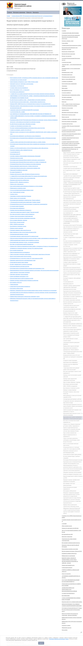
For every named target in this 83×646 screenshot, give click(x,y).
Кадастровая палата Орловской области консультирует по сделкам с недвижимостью (28, 162)
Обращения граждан (66, 627)
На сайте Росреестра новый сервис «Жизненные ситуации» (22, 124)
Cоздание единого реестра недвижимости (19, 87)
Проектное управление (67, 536)
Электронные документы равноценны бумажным (20, 196)
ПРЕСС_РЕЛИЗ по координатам (17, 224)
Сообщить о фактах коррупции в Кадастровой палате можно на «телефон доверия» (28, 142)
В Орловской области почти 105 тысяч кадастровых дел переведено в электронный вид (28, 204)
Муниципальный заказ (67, 74)
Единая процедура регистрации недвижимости (20, 286)
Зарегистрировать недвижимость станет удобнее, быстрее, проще (24, 81)
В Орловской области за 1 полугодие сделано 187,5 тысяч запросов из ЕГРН (26, 258)
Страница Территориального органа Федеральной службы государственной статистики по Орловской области (70, 143)
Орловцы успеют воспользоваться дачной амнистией (21, 216)
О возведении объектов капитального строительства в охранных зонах (25, 168)
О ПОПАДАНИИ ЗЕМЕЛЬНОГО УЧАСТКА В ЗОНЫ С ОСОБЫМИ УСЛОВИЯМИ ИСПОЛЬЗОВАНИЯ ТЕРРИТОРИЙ (71, 221)
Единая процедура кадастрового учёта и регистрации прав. (22, 178)
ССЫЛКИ (64, 523)
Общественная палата (67, 526)
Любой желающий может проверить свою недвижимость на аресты (24, 240)
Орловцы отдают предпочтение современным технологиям (22, 218)
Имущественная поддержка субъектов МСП (72, 551)
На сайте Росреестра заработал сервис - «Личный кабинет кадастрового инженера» (28, 99)
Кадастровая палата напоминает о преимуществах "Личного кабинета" (25, 200)
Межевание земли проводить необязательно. (19, 180)
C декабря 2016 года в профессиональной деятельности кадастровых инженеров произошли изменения (32, 93)
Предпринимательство (67, 90)
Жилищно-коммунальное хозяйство (70, 112)
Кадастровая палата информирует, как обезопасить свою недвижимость (25, 136)
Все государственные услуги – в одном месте (19, 89)
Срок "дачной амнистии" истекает (17, 192)
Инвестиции (64, 88)
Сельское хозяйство (66, 92)
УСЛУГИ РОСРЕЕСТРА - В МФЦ (17, 111)
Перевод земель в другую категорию (18, 198)
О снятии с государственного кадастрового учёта (20, 126)
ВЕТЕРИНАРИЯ (66, 595)
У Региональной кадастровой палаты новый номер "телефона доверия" (25, 202)
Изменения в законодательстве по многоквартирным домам (22, 260)
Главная (9, 12)
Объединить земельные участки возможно (19, 274)
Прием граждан (65, 117)
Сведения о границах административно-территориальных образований (25, 156)
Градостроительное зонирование (69, 83)
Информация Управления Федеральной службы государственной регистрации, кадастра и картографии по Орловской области (71, 511)
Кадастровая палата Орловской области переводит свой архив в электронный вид (27, 160)
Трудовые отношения (67, 97)
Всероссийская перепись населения (70, 549)
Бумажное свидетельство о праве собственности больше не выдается (25, 174)
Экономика (64, 86)
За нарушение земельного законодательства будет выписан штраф (24, 236)
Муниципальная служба (67, 72)
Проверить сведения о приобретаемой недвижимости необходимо (24, 280)
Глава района (65, 43)
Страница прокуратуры (67, 123)
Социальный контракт (67, 567)
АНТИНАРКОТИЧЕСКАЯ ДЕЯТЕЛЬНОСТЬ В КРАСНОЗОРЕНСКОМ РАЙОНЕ (69, 589)
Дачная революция (14, 284)
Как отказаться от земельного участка (18, 226)
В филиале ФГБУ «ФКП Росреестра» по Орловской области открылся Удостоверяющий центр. (30, 103)
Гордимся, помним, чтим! (67, 40)
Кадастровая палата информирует (17, 91)
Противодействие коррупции (68, 53)
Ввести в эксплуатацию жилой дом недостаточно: (20, 256)
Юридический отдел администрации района (72, 601)
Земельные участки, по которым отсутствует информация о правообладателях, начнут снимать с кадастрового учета (72, 250)
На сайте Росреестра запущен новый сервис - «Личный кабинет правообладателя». (28, 101)
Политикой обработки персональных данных (58, 639)
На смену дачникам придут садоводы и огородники (21, 264)
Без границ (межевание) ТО (16, 172)
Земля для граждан (66, 573)
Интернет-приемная (19, 12)
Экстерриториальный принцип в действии (19, 234)
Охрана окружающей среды (68, 565)
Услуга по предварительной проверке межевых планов (21, 190)
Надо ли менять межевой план (16, 250)
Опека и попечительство (67, 99)
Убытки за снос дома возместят (16, 184)
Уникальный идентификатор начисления (18, 170)
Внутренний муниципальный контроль (71, 542)
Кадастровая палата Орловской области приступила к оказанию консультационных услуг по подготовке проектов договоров (72, 269)
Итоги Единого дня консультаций (17, 222)
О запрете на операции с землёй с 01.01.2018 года (20, 130)
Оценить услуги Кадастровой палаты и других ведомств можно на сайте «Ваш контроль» (29, 148)
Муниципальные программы (68, 77)
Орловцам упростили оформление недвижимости (20, 210)
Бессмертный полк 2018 (67, 534)
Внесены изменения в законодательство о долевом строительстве (24, 166)
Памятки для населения (67, 108)
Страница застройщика (67, 81)
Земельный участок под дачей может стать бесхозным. (21, 83)
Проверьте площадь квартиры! (16, 228)
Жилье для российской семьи (68, 79)
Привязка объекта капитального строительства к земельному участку (25, 296)
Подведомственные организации (69, 121)
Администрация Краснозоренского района (71, 45)
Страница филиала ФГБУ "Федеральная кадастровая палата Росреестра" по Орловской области (32, 15)
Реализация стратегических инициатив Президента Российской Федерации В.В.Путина (71, 37)
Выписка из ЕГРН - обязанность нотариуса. (19, 182)
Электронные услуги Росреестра (17, 85)
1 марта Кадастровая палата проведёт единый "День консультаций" (24, 212)
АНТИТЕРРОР (65, 110)
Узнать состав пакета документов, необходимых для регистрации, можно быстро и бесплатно (30, 254)
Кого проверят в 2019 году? (16, 282)
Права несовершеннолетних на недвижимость (20, 252)
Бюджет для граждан (66, 56)
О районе (64, 30)
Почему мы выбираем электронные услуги (19, 276)
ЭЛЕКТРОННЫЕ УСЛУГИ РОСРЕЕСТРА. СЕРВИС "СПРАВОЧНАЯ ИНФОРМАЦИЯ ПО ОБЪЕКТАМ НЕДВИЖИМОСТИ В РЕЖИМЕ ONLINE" (72, 184)
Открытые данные (66, 625)
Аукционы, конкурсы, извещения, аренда (71, 119)
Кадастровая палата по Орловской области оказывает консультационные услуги (27, 268)
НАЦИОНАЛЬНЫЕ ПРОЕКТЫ (69, 553)
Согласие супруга (14, 194)
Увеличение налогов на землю (16, 158)
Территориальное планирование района (71, 95)
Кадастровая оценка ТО (15, 154)
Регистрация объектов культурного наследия (19, 266)
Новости (29, 12)
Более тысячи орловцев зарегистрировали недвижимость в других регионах (26, 186)
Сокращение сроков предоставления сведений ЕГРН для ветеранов (24, 109)
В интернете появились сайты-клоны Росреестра (20, 230)
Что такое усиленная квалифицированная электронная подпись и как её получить (27, 128)
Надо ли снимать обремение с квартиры (18, 220)
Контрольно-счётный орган (68, 51)
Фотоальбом (64, 630)
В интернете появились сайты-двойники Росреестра (21, 150)
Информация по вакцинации (68, 555)
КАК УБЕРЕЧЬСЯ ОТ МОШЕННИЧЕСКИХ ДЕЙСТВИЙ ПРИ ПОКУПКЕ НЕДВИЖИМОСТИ (30, 113)
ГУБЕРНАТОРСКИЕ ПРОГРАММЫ (70, 33)
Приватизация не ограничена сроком (18, 188)
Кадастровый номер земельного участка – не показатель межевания (24, 242)
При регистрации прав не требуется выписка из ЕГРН (21, 278)
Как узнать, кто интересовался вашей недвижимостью (21, 244)
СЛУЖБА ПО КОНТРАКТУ (68, 593)
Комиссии (64, 101)
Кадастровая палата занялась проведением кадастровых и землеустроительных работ (72, 417)
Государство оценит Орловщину (17, 206)
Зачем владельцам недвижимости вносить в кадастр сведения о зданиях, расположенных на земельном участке (34, 238)
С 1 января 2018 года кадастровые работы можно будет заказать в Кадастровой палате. (28, 176)
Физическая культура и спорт (68, 114)
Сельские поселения (66, 62)
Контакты (36, 12)
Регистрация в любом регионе (16, 288)
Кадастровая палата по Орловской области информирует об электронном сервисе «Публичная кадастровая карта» (72, 259)
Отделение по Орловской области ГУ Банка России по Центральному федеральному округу (72, 609)
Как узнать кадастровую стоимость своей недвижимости (22, 214)
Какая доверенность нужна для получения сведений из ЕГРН (23, 232)
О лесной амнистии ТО (15, 152)
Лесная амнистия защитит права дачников (19, 262)
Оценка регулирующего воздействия (70, 528)
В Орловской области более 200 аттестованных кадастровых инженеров (25, 164)
